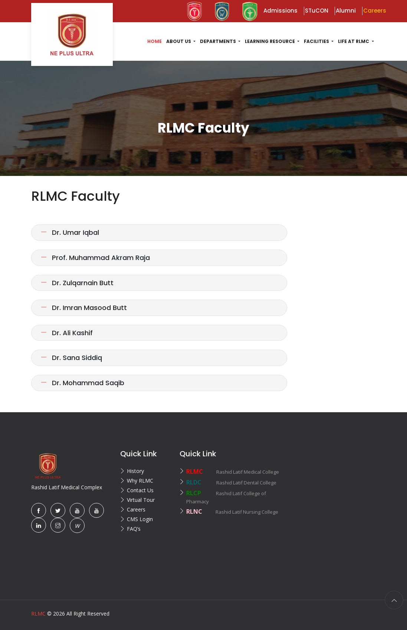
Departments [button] (218, 41)
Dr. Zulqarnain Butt (77, 282)
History (135, 470)
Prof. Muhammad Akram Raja (95, 257)
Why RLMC (140, 480)
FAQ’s (134, 528)
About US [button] (179, 41)
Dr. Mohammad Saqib (82, 382)
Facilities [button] (317, 41)
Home (154, 41)
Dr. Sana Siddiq (71, 357)
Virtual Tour (141, 499)
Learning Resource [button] (270, 41)
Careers (136, 509)
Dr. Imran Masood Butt (83, 307)
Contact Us (140, 490)
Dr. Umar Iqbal (69, 232)
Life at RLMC (354, 41)
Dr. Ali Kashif (66, 332)
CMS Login (140, 519)
